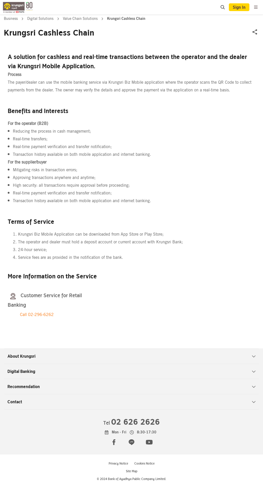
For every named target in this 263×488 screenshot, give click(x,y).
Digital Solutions (40, 18)
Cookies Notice (144, 463)
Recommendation (131, 386)
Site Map (131, 471)
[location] (223, 7)
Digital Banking (131, 371)
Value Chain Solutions (81, 18)
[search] (222, 7)
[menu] (256, 7)
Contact (131, 401)
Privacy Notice (118, 463)
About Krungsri (131, 356)
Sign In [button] (239, 7)
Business (11, 18)
